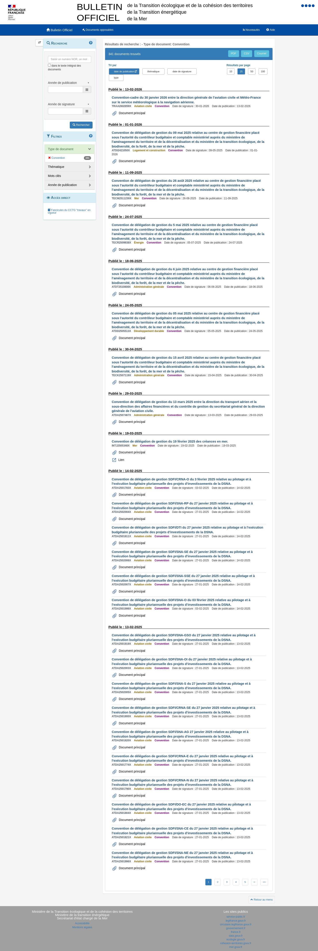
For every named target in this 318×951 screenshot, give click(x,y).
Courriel (261, 53)
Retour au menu (261, 899)
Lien (120, 460)
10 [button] (230, 71)
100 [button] (263, 71)
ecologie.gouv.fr (236, 939)
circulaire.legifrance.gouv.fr (236, 924)
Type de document (60, 149)
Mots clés (54, 176)
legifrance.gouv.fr (236, 920)
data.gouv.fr (235, 935)
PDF (233, 53)
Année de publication (62, 185)
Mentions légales (82, 927)
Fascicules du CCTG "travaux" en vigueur (69, 211)
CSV (246, 53)
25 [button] (241, 71)
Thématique (56, 167)
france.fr (235, 932)
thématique (153, 71)
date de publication (124, 71)
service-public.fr (235, 916)
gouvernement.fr (235, 928)
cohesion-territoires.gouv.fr (235, 943)
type (116, 77)
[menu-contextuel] (49, 65)
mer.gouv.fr (235, 947)
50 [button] (251, 71)
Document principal (131, 113)
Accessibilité (82, 923)
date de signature (181, 71)
